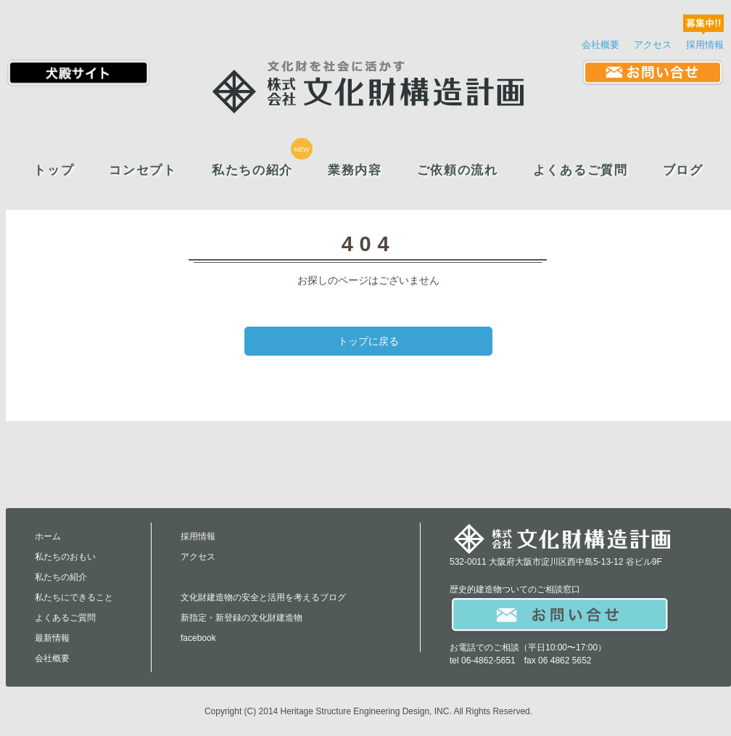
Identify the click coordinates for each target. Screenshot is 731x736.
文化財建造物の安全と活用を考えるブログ (263, 597)
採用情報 (705, 44)
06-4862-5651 (488, 660)
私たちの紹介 (252, 170)
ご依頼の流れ (457, 170)
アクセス (653, 44)
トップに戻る (368, 341)
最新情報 (52, 638)
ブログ (683, 170)
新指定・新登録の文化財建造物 (241, 618)
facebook (198, 638)
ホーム (48, 536)
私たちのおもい (65, 557)
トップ (53, 170)
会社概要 (600, 44)
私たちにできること (74, 597)
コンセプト (142, 170)
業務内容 (355, 170)
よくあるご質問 (580, 170)
